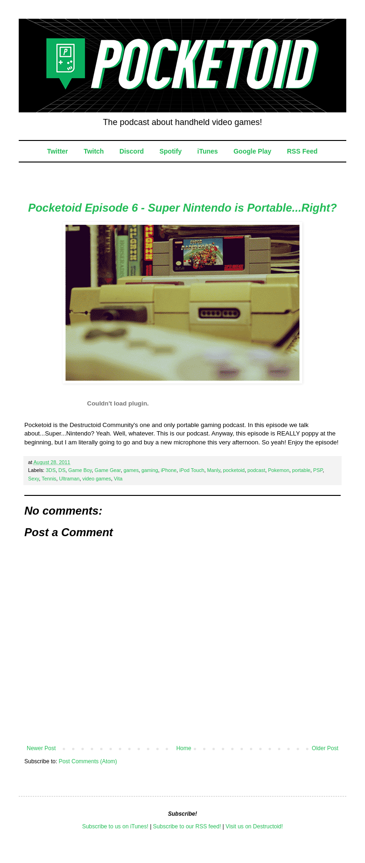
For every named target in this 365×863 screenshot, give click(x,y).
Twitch (94, 151)
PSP (317, 470)
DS (62, 470)
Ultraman (69, 478)
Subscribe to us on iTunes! (115, 826)
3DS (51, 470)
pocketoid (234, 470)
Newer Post (41, 748)
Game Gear (108, 470)
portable (301, 470)
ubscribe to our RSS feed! (189, 826)
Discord (131, 151)
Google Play (252, 151)
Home (183, 748)
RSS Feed (302, 151)
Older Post (325, 748)
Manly (213, 470)
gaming (149, 470)
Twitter (57, 151)
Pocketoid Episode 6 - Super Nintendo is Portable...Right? (182, 207)
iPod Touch (191, 470)
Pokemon (279, 470)
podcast (256, 470)
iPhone (169, 470)
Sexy (33, 478)
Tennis (49, 478)
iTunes (207, 151)
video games (96, 478)
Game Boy (80, 470)
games (131, 470)
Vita (118, 478)
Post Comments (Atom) (87, 761)
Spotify (171, 151)
